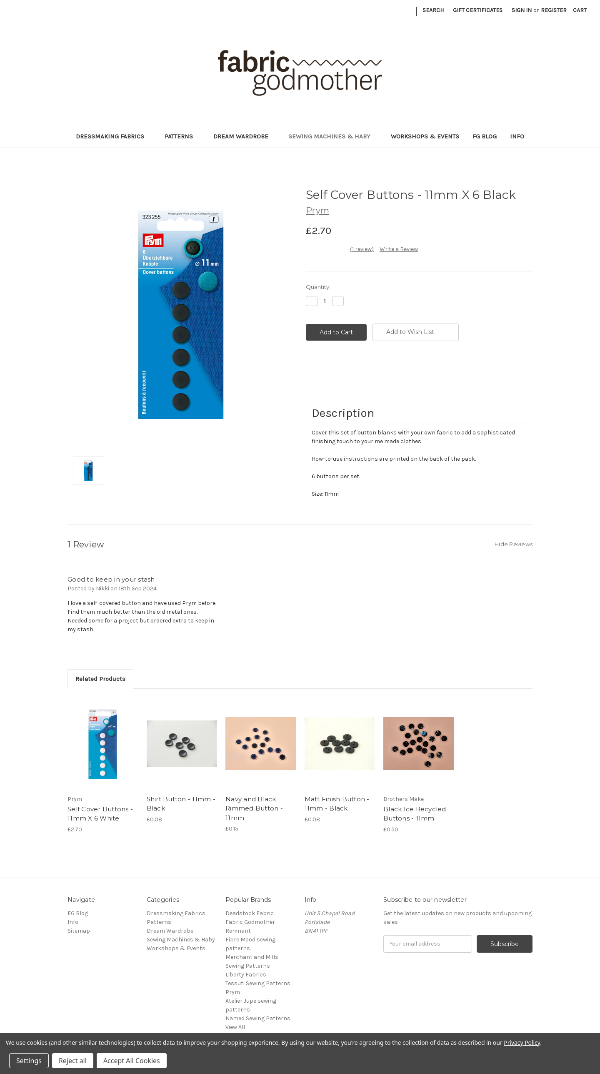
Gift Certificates (477, 10)
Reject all (73, 1060)
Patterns (182, 136)
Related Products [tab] (100, 679)
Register (554, 10)
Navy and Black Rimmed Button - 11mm (254, 808)
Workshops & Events (425, 136)
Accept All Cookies (131, 1060)
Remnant (238, 930)
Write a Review (399, 249)
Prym (232, 992)
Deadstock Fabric (249, 913)
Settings (29, 1060)
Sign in (522, 10)
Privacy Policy (522, 1042)
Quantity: (318, 287)
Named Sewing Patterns (257, 1018)
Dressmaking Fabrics (113, 136)
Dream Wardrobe (244, 136)
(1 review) (362, 249)
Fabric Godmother (250, 922)
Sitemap (79, 930)
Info (517, 136)
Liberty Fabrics (245, 974)
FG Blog (484, 136)
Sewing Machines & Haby (333, 136)
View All (235, 1027)
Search (433, 10)
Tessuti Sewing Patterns (257, 983)
